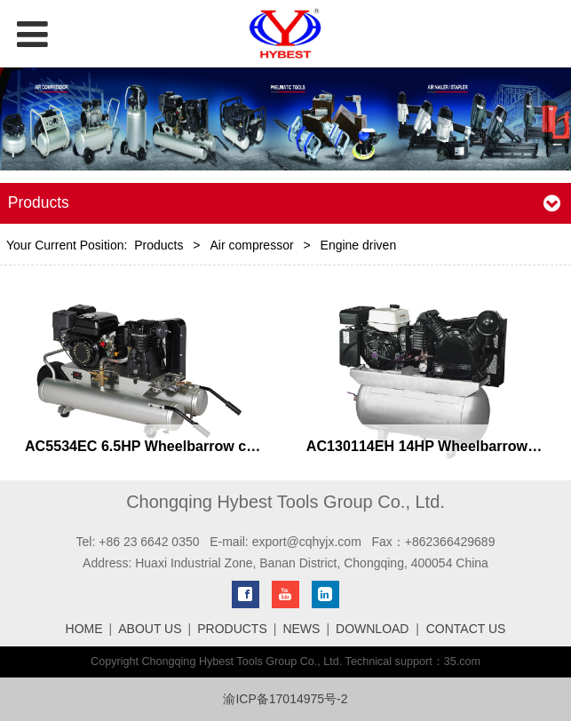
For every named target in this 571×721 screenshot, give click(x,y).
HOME (84, 629)
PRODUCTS (232, 629)
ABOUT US (149, 629)
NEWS (301, 629)
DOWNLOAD (372, 629)
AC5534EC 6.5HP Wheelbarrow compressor (172, 446)
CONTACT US (466, 629)
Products (158, 245)
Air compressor (251, 245)
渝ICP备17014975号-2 (285, 699)
